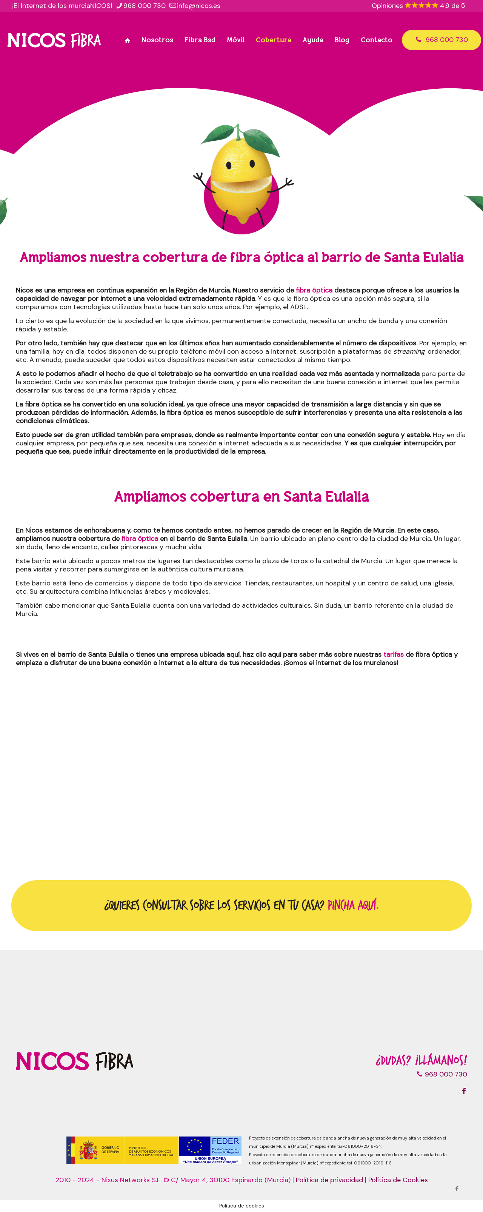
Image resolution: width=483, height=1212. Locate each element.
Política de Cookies (398, 1179)
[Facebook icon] (457, 1188)
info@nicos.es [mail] (198, 5)
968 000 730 (441, 39)
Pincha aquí (351, 905)
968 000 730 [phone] (144, 5)
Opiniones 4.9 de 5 (418, 5)
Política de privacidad (329, 1179)
